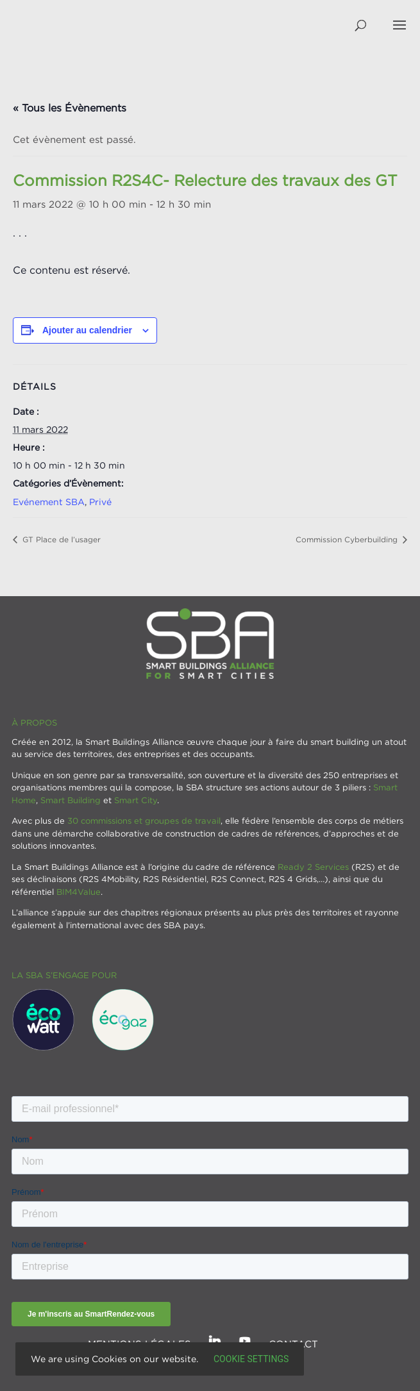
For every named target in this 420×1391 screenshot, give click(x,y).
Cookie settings (251, 1359)
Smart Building (70, 799)
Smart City (135, 799)
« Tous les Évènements (69, 107)
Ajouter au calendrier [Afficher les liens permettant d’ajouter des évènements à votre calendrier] (87, 330)
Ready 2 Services (313, 866)
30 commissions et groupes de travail (144, 820)
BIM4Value (78, 891)
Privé (100, 501)
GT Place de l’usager (60, 539)
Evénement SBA (49, 501)
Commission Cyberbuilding (348, 539)
